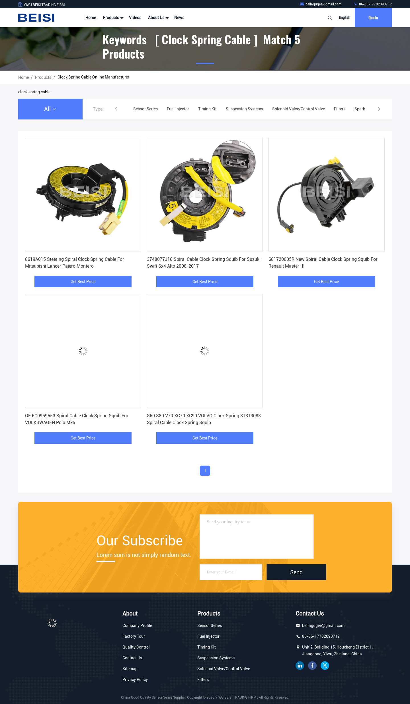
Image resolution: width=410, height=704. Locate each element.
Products (112, 17)
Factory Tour (133, 636)
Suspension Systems (216, 658)
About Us (157, 17)
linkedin (300, 665)
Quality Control (136, 647)
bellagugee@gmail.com (321, 4)
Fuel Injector (208, 636)
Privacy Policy (135, 679)
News (179, 17)
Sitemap (130, 668)
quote (373, 17)
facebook (312, 665)
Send (296, 572)
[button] (116, 109)
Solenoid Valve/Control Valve (223, 668)
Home (90, 17)
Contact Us (132, 658)
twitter (325, 665)
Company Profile (137, 625)
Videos (135, 17)
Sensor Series (209, 625)
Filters (203, 679)
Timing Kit (206, 647)
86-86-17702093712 (373, 4)
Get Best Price (83, 281)
